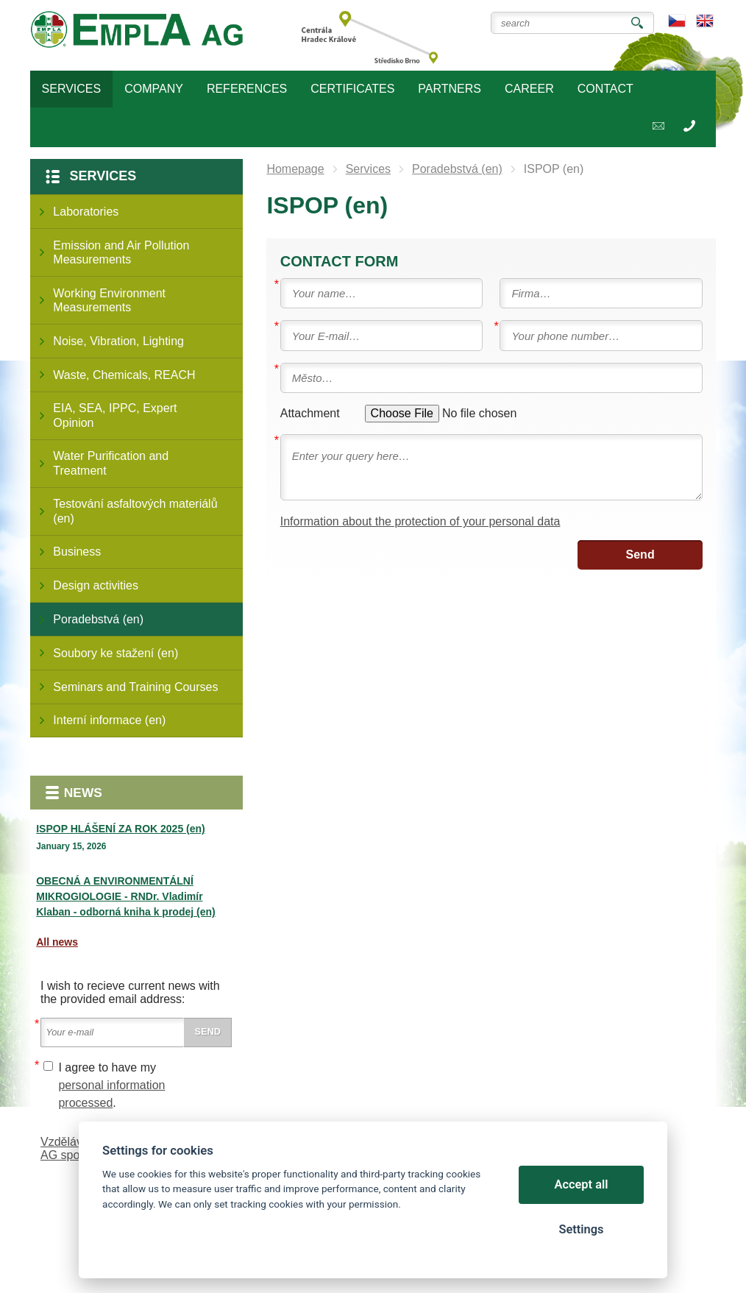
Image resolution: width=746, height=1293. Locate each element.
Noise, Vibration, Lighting (118, 341)
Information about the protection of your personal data (420, 521)
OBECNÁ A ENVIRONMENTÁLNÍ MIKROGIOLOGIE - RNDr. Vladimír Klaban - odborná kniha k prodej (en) (125, 896)
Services (103, 176)
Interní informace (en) (109, 720)
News (83, 792)
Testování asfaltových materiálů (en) (135, 510)
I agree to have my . (111, 1085)
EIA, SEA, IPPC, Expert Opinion (115, 415)
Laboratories (85, 211)
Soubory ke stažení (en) (115, 653)
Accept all (581, 1184)
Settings (580, 1229)
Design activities (95, 585)
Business (77, 551)
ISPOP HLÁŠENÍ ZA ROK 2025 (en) (120, 829)
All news (57, 942)
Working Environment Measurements (109, 300)
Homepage (295, 169)
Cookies (62, 1241)
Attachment (310, 413)
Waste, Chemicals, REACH (124, 375)
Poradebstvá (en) (98, 619)
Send (640, 554)
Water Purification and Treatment (110, 463)
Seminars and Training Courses (135, 687)
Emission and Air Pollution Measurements (121, 252)
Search (637, 23)
